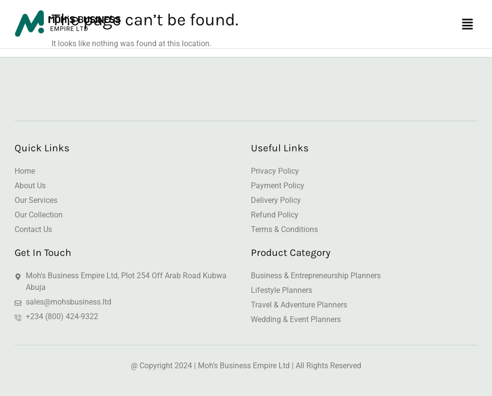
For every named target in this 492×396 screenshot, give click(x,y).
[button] (467, 25)
